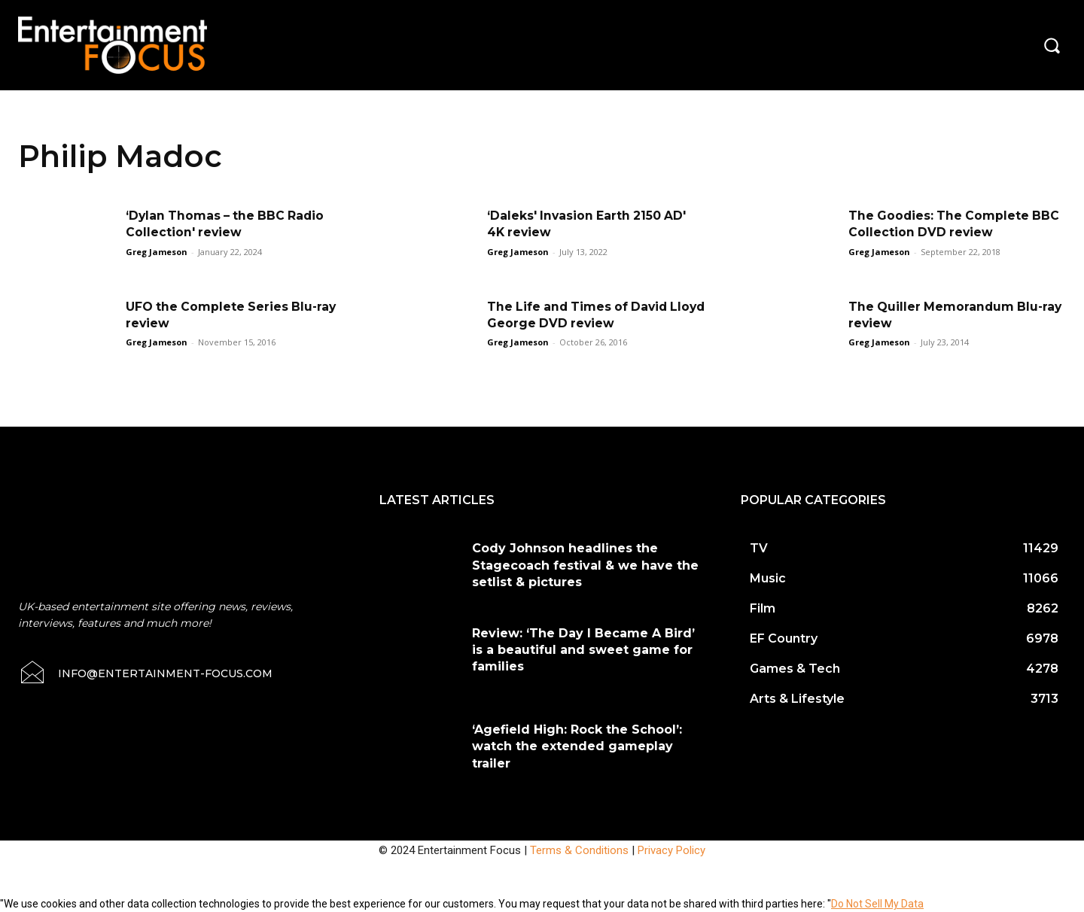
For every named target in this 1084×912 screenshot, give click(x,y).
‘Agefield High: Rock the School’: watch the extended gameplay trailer (577, 746)
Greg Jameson (156, 251)
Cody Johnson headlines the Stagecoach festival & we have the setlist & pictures (585, 565)
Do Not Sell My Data (877, 904)
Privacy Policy (671, 850)
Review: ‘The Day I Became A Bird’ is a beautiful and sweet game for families (583, 650)
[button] (1051, 45)
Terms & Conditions (579, 850)
